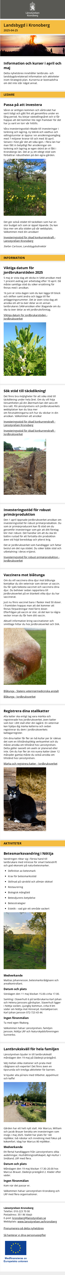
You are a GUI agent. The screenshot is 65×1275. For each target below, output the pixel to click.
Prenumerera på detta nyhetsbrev (24, 1228)
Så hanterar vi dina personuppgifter (25, 1235)
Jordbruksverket (13, 318)
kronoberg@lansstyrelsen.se (29, 1218)
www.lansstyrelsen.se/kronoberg (37, 1221)
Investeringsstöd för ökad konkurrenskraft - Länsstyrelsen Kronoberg (29, 239)
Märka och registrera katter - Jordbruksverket (30, 763)
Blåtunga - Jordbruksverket (20, 696)
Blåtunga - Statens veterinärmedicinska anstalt (31, 691)
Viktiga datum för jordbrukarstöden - (25, 315)
